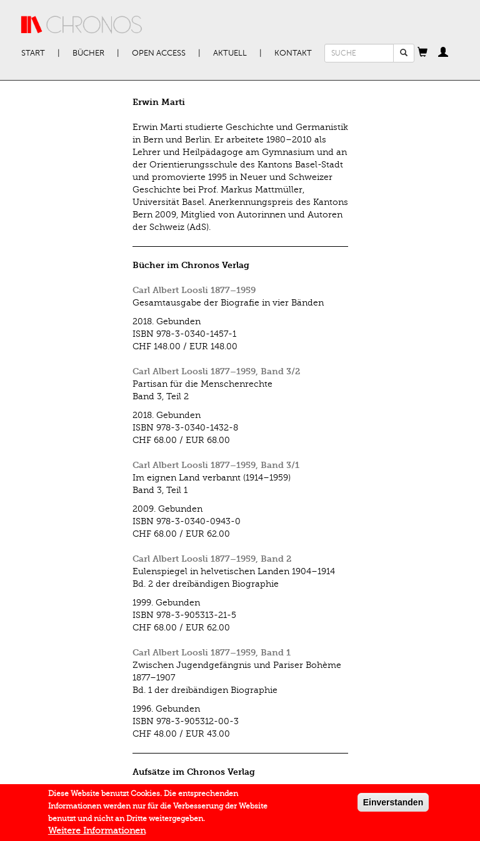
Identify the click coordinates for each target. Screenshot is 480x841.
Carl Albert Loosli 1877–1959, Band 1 (211, 652)
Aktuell (230, 53)
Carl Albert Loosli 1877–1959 (194, 290)
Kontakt (293, 53)
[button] (423, 53)
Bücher (88, 53)
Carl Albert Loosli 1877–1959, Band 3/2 (216, 371)
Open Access (159, 53)
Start (33, 53)
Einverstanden (393, 806)
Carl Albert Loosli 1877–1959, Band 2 (211, 559)
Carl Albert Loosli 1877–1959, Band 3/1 (215, 465)
